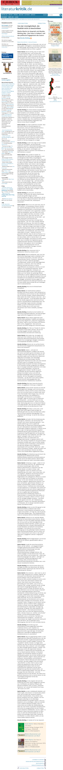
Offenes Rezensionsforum (8, 36)
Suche (45, 15)
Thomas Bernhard (6, 97)
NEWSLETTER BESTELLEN (39, 765)
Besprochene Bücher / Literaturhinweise (27, 42)
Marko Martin (29, 724)
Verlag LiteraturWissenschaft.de (55, 101)
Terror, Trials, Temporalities (6, 171)
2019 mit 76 (4, 144)
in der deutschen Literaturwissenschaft (7, 204)
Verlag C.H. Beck (55, 45)
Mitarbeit (4, 17)
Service (33, 15)
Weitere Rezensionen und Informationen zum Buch (32, 735)
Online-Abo (4, 47)
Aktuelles (4, 15)
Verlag (60, 8)
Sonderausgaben (6, 80)
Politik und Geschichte (33, 19)
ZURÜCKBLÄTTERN (22, 23)
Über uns (11, 17)
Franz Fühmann (10, 104)
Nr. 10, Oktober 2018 (21, 19)
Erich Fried (4, 101)
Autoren (27, 15)
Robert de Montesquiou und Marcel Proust (7, 159)
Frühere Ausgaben (11, 19)
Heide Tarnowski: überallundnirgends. (6, 136)
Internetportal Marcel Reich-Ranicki (7, 115)
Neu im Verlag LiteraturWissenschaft (55, 74)
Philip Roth (11, 84)
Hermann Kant (5, 91)
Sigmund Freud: (8, 195)
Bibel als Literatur (8, 198)
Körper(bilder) (5, 28)
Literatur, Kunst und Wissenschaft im (7, 189)
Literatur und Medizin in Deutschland (7, 164)
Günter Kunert (5, 84)
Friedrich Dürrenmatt (6, 93)
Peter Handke (10, 107)
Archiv (10, 15)
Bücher (21, 15)
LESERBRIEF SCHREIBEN (39, 759)
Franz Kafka (4, 183)
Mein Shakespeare (6, 89)
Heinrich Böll (5, 85)
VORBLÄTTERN (42, 23)
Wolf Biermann (8, 88)
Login (16, 17)
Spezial (16, 15)
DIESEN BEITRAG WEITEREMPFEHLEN (36, 761)
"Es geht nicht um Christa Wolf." (7, 147)
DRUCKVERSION (41, 763)
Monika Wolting (25, 38)
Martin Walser (6, 87)
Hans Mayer (4, 33)
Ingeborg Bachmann (6, 110)
